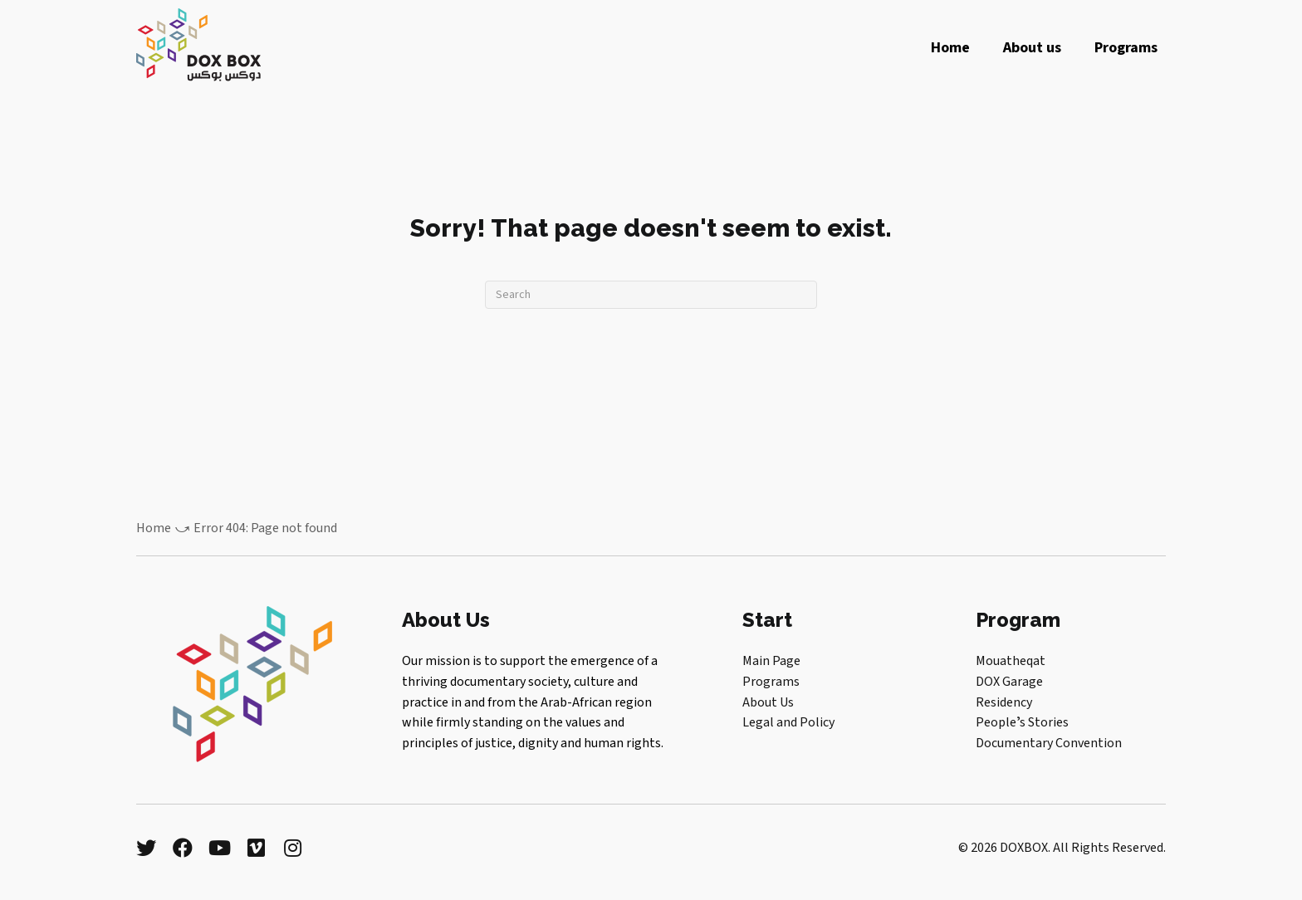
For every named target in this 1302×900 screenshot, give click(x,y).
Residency (1004, 702)
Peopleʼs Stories (1022, 722)
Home (153, 528)
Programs (771, 682)
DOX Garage (1009, 682)
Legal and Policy (788, 722)
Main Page (771, 661)
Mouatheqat (1010, 661)
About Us (768, 702)
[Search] (651, 295)
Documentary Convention (1049, 743)
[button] (146, 848)
